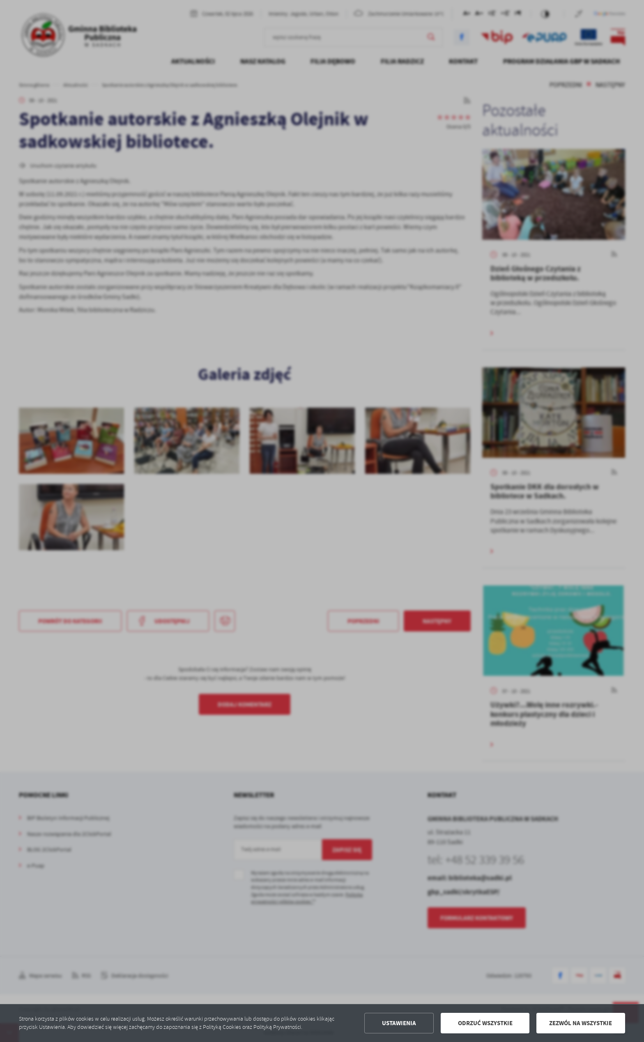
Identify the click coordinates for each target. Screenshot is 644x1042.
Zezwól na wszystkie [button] (580, 1023)
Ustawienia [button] (399, 1023)
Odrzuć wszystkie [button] (485, 1023)
